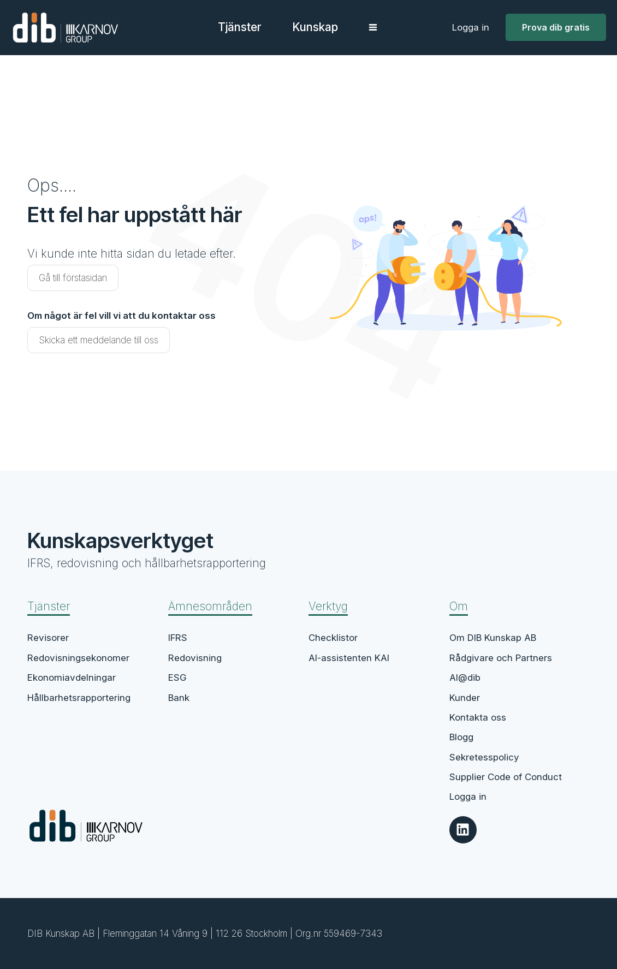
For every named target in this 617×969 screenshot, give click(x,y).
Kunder (464, 697)
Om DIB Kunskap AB (492, 637)
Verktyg (328, 606)
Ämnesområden (210, 606)
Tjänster (48, 606)
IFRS (177, 637)
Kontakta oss (477, 717)
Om (458, 606)
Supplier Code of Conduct (505, 776)
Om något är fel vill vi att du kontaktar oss (121, 315)
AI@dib (464, 677)
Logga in (470, 27)
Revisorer (48, 637)
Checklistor (333, 637)
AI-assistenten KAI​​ (348, 657)
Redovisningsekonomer (78, 657)
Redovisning (195, 657)
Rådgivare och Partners (500, 657)
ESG (177, 677)
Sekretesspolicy (484, 757)
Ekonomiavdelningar (71, 677)
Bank (178, 697)
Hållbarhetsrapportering (78, 697)
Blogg (461, 737)
